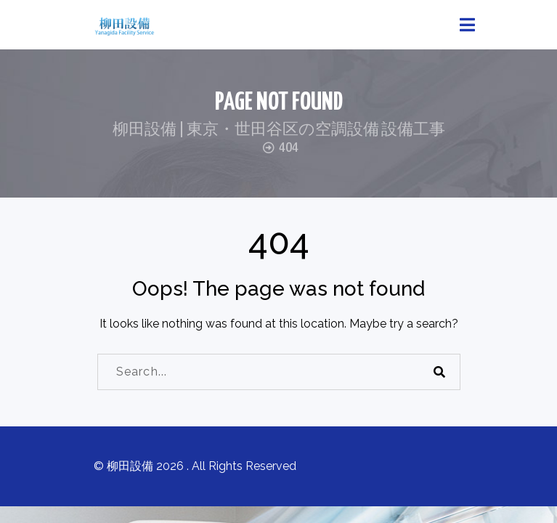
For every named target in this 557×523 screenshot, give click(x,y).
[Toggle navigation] (467, 25)
